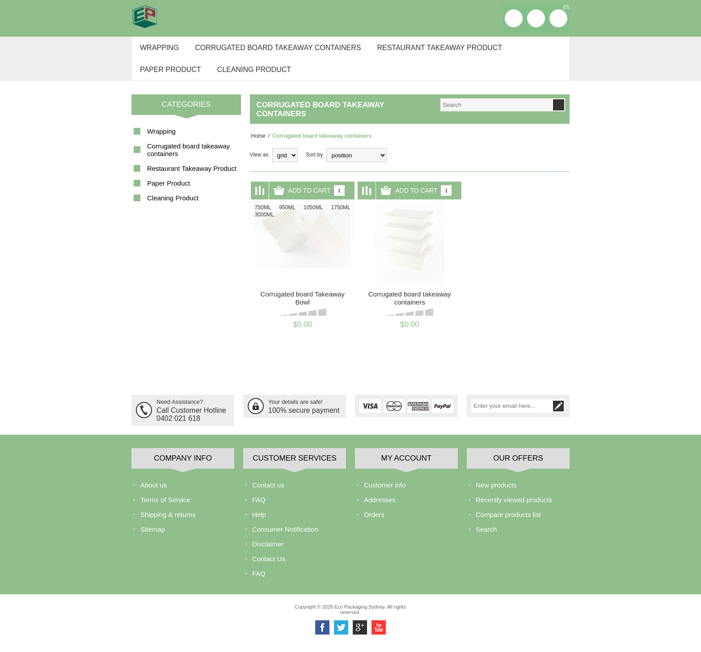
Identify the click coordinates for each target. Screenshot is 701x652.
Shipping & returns (167, 523)
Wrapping (158, 50)
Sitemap (152, 538)
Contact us (268, 493)
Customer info (384, 493)
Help (259, 523)
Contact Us (268, 567)
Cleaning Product (250, 76)
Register (514, 18)
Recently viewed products (514, 508)
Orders (374, 523)
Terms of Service (165, 508)
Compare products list (508, 523)
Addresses (380, 508)
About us (153, 493)
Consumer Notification (285, 538)
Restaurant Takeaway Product (433, 50)
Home (257, 146)
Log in (536, 18)
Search (486, 538)
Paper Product (169, 76)
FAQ (259, 508)
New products (496, 493)
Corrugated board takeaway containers (274, 50)
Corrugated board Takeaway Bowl (303, 308)
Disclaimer (267, 552)
